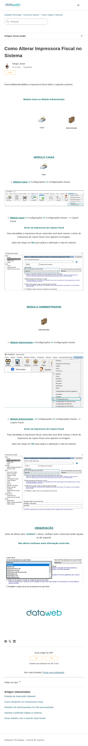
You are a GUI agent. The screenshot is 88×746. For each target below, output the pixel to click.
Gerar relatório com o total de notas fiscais (24, 718)
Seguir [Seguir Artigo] (10, 72)
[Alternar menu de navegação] (78, 5)
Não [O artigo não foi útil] (51, 658)
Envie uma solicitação (53, 672)
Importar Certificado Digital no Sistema (23, 713)
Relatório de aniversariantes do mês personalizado (29, 707)
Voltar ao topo (12, 682)
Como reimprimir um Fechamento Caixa (23, 702)
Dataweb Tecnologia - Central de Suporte (21, 15)
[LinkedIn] (14, 641)
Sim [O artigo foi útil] (36, 658)
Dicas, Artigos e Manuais (52, 15)
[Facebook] (5, 641)
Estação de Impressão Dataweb (19, 696)
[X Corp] (10, 641)
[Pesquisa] (26, 22)
